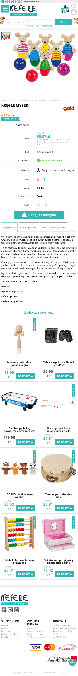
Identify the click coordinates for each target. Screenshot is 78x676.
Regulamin (5, 631)
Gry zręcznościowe (39, 100)
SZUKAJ (63, 22)
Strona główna (6, 100)
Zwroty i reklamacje (35, 634)
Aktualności (32, 628)
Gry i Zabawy (26, 100)
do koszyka (25, 376)
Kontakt (4, 637)
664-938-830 (66, 625)
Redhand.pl (64, 672)
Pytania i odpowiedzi (36, 631)
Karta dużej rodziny (9, 634)
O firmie (4, 625)
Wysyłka (4, 628)
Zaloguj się (73, 6)
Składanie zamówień (36, 637)
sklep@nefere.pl (32, 1)
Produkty (17, 100)
